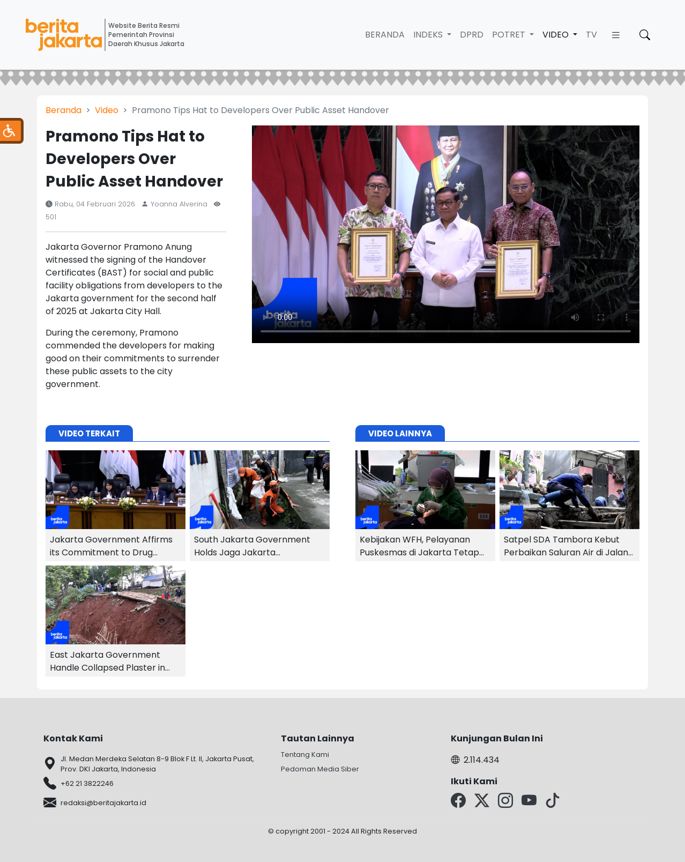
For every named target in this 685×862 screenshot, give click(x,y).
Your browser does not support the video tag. (445, 234)
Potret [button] (509, 34)
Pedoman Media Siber (320, 769)
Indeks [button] (429, 34)
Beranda (385, 34)
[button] (615, 35)
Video (106, 110)
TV (591, 34)
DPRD (471, 34)
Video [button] (556, 34)
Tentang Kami (305, 754)
